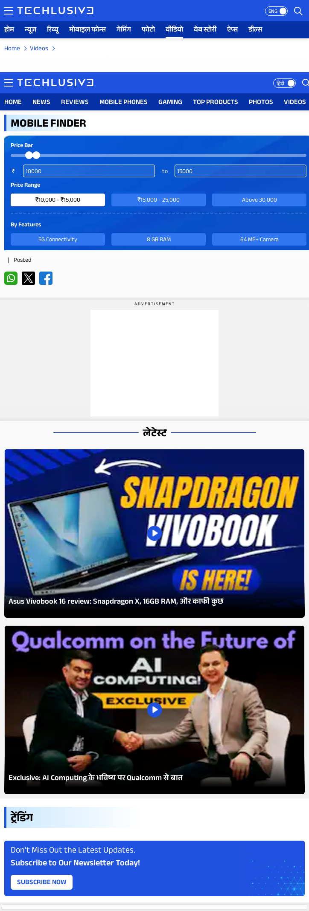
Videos (39, 49)
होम (9, 30)
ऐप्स (232, 30)
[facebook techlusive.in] (45, 278)
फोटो (148, 30)
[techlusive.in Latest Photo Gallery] (154, 533)
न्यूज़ (30, 30)
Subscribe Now (42, 883)
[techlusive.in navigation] (8, 10)
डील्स (255, 30)
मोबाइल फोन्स (87, 30)
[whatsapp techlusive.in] (10, 278)
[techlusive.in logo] (55, 11)
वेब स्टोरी (205, 30)
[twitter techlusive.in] (28, 278)
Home (12, 49)
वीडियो (174, 30)
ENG (272, 12)
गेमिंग (124, 30)
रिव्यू (52, 30)
